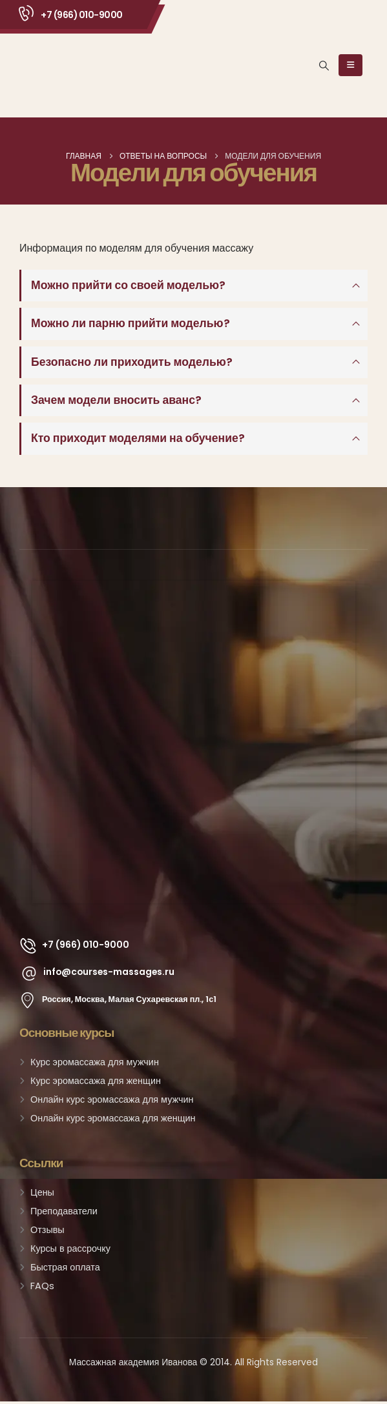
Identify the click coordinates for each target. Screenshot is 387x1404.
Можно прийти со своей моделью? (128, 286)
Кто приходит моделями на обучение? (138, 440)
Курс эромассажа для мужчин (94, 1064)
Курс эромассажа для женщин (95, 1083)
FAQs (42, 1288)
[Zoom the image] (193, 591)
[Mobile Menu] (350, 65)
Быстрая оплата (65, 1269)
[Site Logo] (58, 65)
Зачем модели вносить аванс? (116, 402)
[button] (324, 65)
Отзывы (47, 1232)
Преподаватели (64, 1213)
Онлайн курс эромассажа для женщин (112, 1120)
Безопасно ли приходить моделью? (132, 363)
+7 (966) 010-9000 (82, 14)
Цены (42, 1194)
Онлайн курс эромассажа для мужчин (111, 1102)
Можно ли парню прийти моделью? (130, 324)
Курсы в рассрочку (70, 1251)
